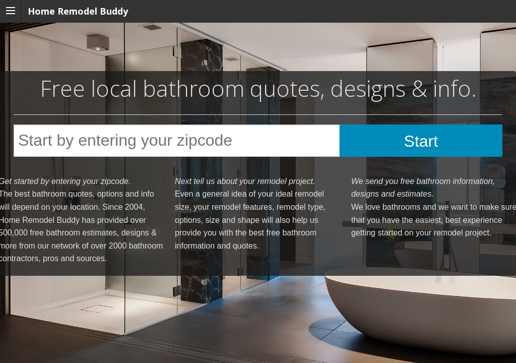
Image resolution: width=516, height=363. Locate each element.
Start (421, 141)
